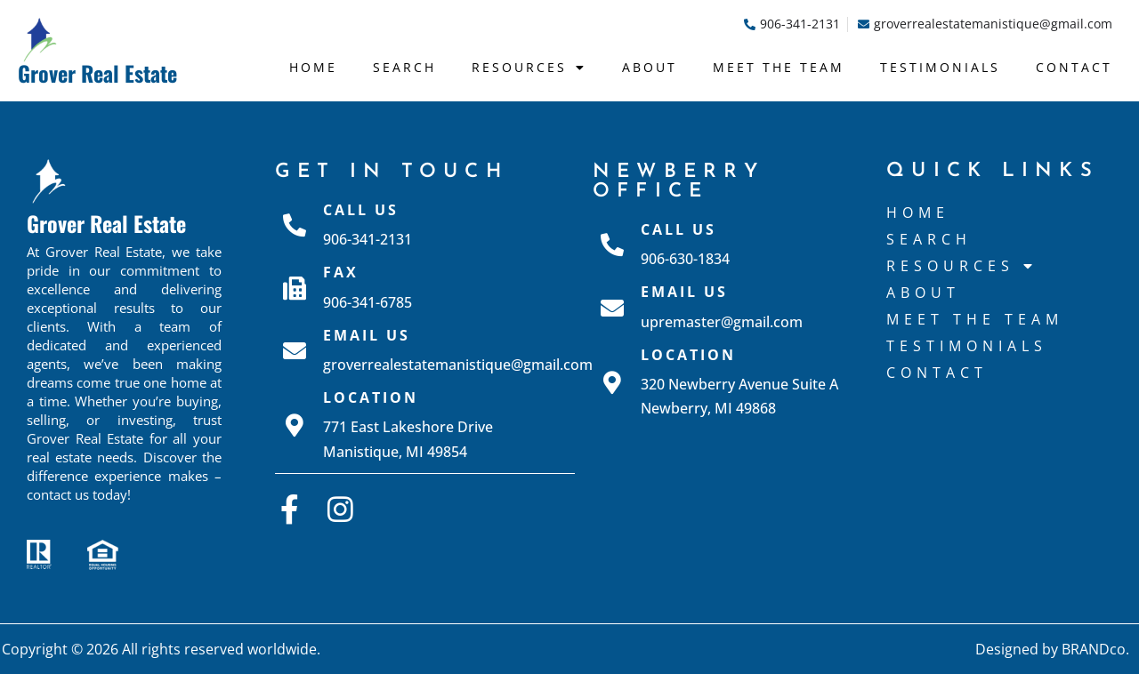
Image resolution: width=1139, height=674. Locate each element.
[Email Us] (294, 350)
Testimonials (940, 67)
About (649, 67)
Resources (529, 67)
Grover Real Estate (97, 73)
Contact (1074, 67)
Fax (341, 272)
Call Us (361, 210)
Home (313, 67)
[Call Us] (294, 225)
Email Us (366, 335)
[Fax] (294, 288)
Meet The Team (778, 67)
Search (404, 67)
